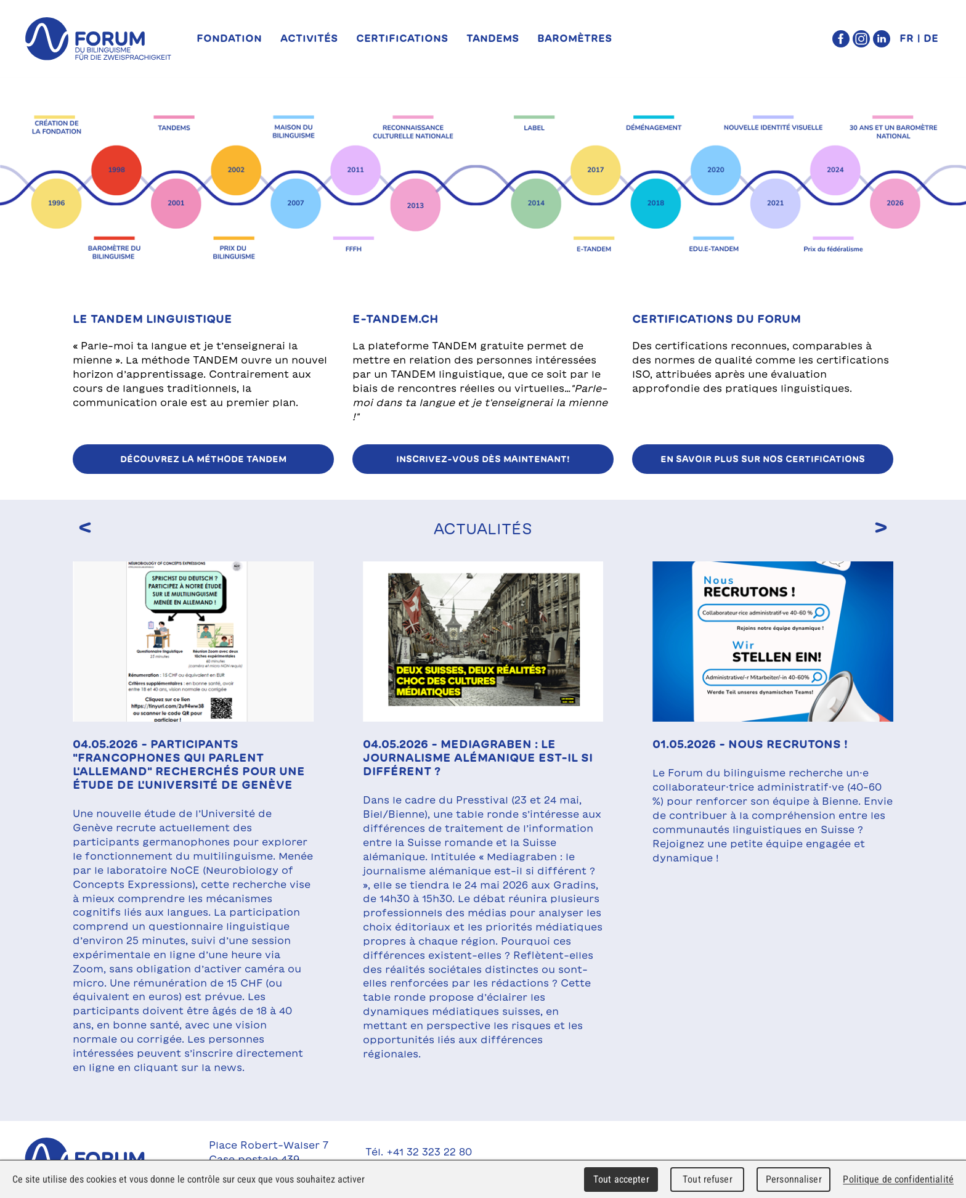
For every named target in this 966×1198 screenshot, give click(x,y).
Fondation (229, 38)
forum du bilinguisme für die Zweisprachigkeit (98, 38)
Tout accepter (621, 1179)
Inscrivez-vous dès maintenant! (483, 459)
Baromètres (574, 38)
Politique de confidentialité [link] (898, 1179)
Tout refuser (708, 1179)
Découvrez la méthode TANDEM (203, 459)
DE (930, 38)
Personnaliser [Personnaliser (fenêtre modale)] (794, 1179)
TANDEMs (492, 38)
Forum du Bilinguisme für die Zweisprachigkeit (98, 1159)
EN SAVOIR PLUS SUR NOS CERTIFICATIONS (762, 459)
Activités (309, 38)
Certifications (402, 38)
